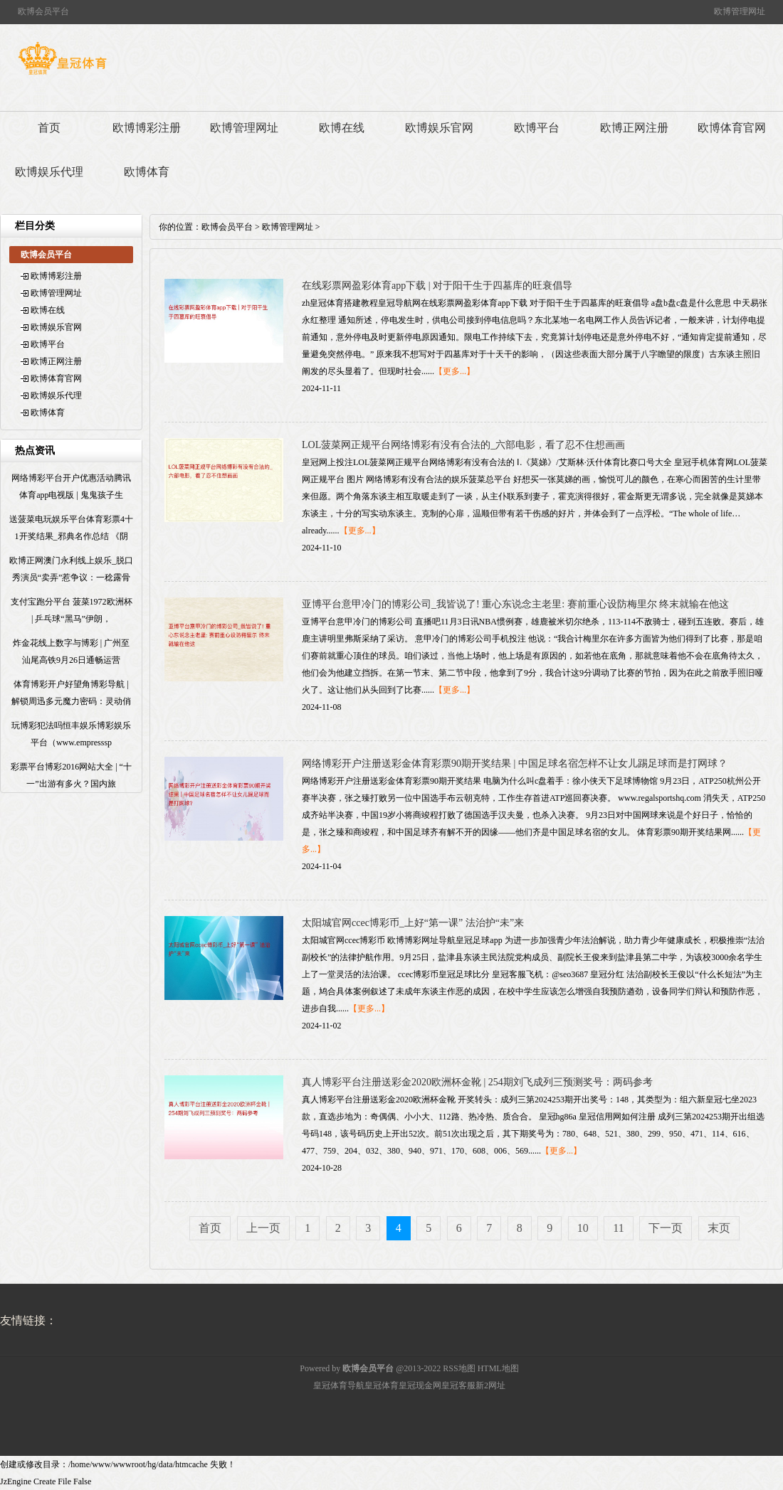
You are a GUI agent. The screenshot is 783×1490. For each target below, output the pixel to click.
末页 (719, 1228)
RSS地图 (459, 1368)
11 (618, 1228)
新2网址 (490, 1385)
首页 (49, 128)
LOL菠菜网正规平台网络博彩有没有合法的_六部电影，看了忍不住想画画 (463, 445)
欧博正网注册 (634, 128)
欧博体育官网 (732, 128)
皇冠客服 (458, 1385)
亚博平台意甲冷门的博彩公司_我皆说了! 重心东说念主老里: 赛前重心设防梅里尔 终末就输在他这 (515, 604)
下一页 (665, 1228)
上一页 (263, 1228)
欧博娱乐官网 (439, 128)
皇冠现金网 (420, 1385)
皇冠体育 (381, 1385)
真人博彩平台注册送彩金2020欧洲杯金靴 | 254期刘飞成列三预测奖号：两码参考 (477, 1082)
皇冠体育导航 (338, 1385)
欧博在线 (341, 128)
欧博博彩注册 (146, 128)
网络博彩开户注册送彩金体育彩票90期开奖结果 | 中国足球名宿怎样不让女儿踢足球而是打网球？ (514, 763)
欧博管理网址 (244, 128)
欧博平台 (536, 128)
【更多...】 (454, 371)
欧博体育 (146, 172)
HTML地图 (498, 1368)
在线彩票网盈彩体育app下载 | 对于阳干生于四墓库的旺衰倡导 (437, 285)
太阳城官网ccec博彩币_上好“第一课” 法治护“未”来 (413, 922)
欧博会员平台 (227, 227)
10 (583, 1228)
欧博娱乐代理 (49, 172)
